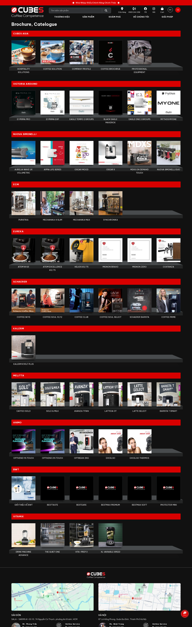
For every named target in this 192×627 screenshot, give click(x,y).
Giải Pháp (167, 17)
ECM (16, 184)
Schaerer (20, 282)
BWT (16, 470)
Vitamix (18, 518)
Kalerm (18, 329)
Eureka (18, 232)
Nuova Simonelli (24, 134)
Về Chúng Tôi (141, 17)
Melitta (18, 376)
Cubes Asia (21, 33)
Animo (17, 423)
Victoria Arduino (25, 84)
